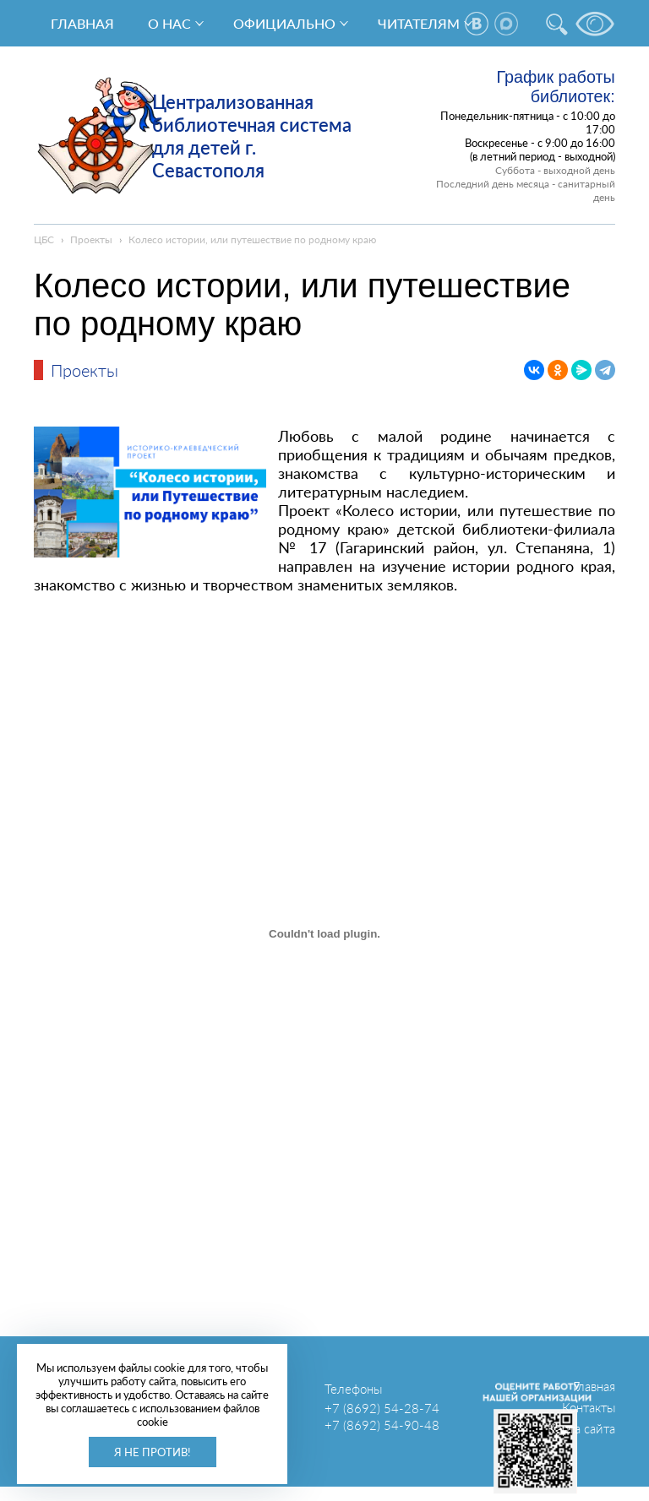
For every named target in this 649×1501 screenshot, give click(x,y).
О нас (169, 23)
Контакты (588, 1407)
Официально (284, 23)
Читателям (419, 23)
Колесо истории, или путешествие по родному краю (252, 239)
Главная (82, 23)
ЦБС (44, 239)
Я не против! (152, 1452)
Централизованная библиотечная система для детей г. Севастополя (252, 136)
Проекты (91, 239)
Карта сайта (581, 1428)
